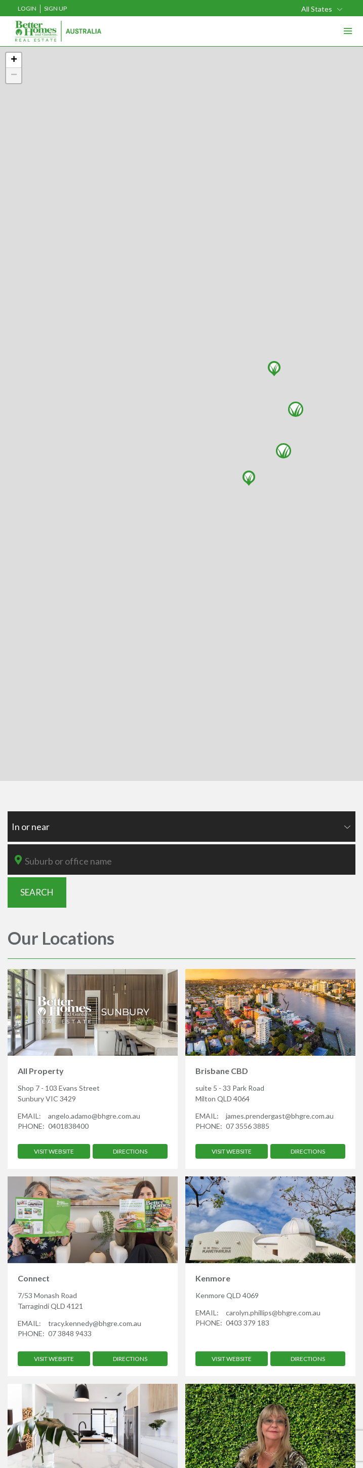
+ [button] (14, 60)
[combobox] (181, 826)
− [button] (14, 75)
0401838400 (68, 1126)
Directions (130, 1151)
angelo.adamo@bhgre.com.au (94, 1116)
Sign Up (55, 8)
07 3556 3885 (247, 1126)
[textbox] (188, 861)
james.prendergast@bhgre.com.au (280, 1116)
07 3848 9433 (70, 1333)
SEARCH (37, 892)
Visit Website (54, 1151)
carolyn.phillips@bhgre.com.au (273, 1312)
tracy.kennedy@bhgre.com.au (94, 1323)
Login (27, 8)
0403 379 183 (247, 1322)
